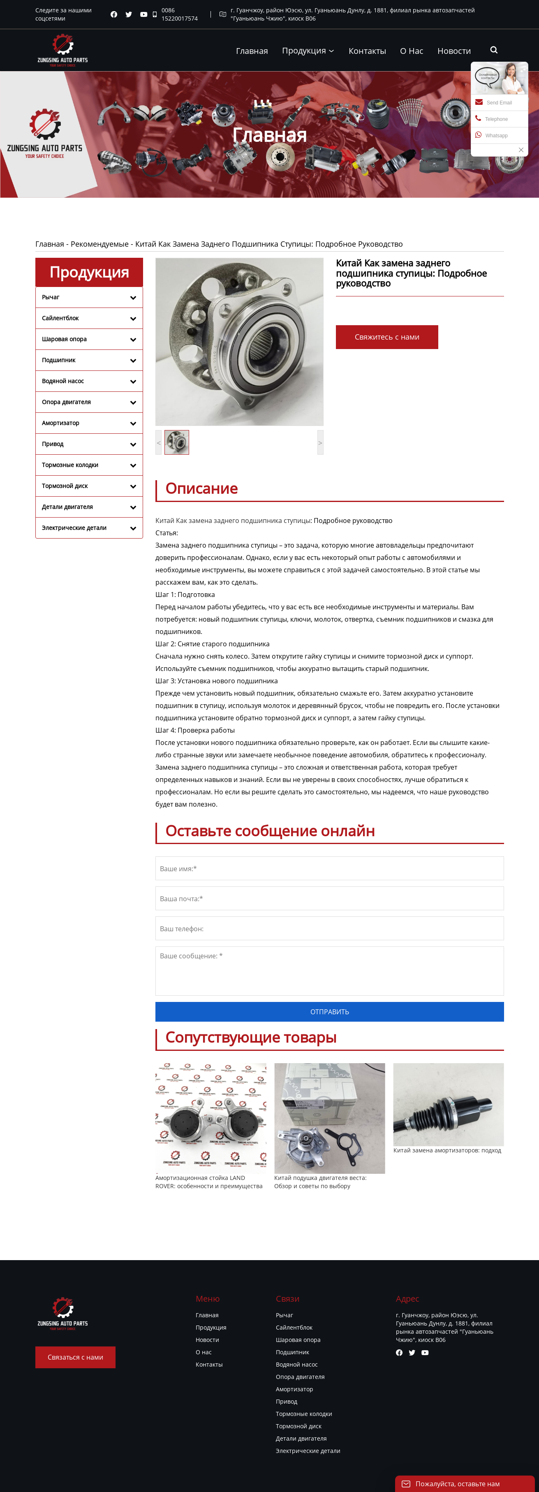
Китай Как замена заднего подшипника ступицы (232, 520)
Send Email (493, 102)
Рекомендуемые (100, 244)
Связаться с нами (75, 1357)
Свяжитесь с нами (387, 337)
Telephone (491, 118)
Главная (49, 244)
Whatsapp (491, 135)
